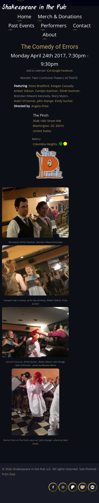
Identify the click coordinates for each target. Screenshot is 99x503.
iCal (49, 70)
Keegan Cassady (62, 86)
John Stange (45, 101)
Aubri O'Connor (24, 101)
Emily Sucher (64, 101)
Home (24, 16)
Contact (82, 25)
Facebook (67, 70)
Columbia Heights (45, 144)
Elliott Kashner (70, 91)
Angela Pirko (39, 106)
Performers (53, 25)
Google (56, 70)
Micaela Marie (49, 365)
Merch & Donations (60, 16)
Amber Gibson (24, 91)
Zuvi (12, 474)
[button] (35, 214)
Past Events (21, 25)
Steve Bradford (39, 86)
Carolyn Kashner (46, 91)
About (50, 34)
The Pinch (40, 115)
